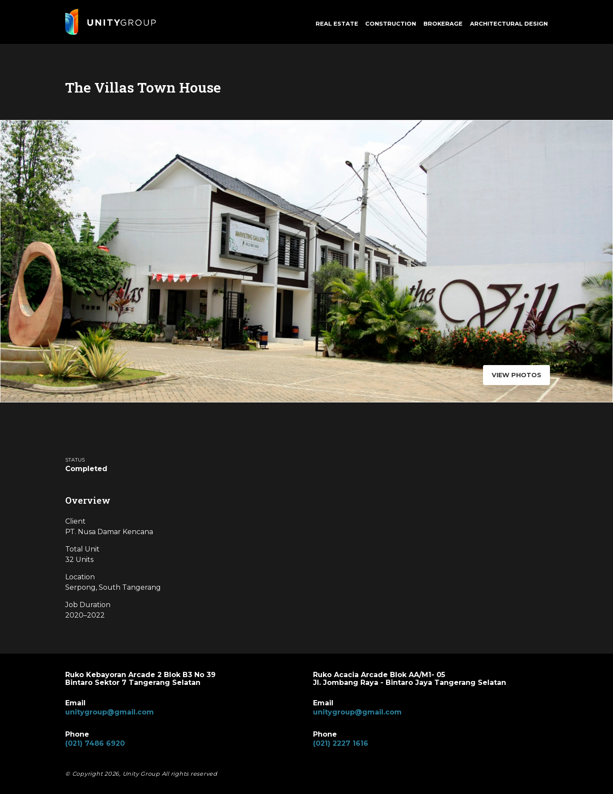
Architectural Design (509, 23)
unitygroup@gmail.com (109, 712)
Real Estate (337, 23)
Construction (390, 23)
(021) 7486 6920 (95, 743)
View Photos (514, 375)
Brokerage (443, 23)
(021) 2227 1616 (340, 743)
